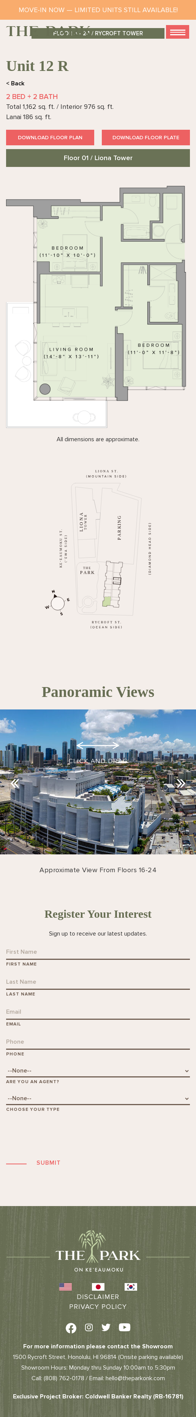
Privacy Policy (98, 1306)
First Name (21, 964)
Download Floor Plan (50, 137)
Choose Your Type (33, 1109)
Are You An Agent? (32, 1082)
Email (13, 1024)
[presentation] (64, 1135)
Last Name (20, 994)
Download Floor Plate (145, 137)
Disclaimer (98, 1297)
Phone (15, 1054)
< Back (15, 83)
